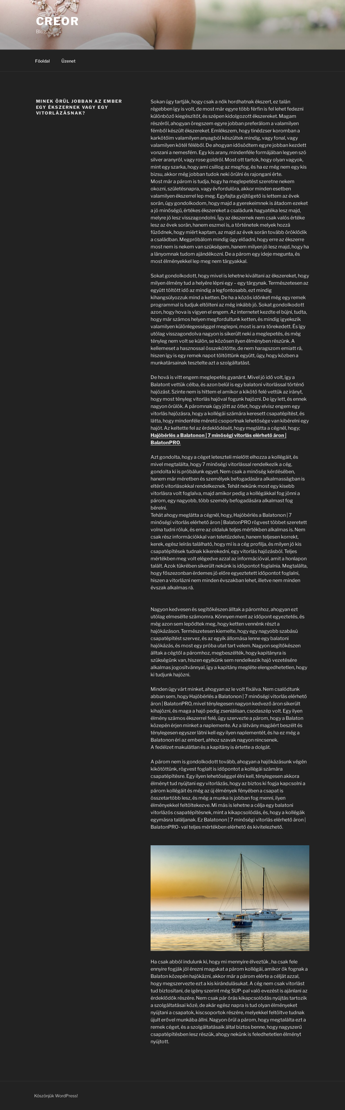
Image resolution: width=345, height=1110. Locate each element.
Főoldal (42, 60)
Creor (57, 21)
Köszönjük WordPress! (56, 1095)
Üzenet (68, 60)
